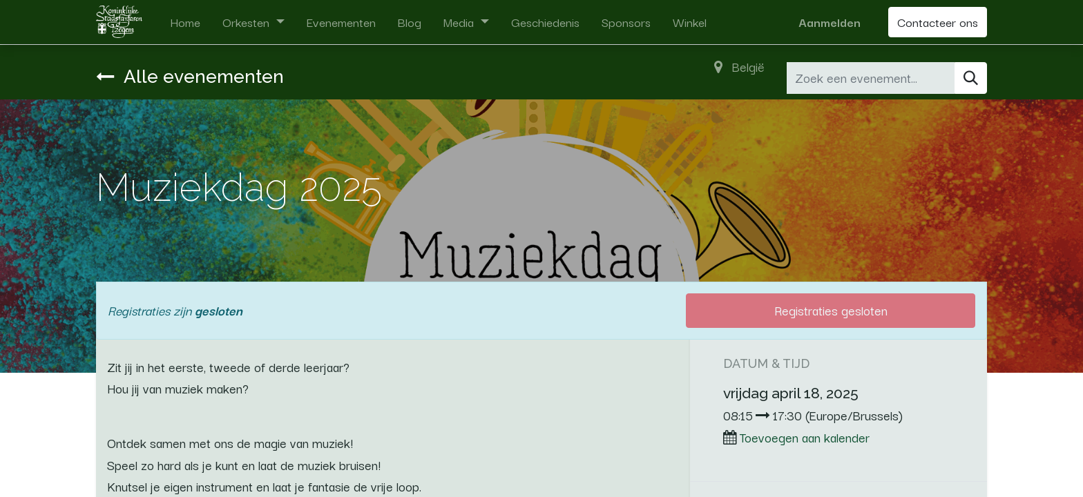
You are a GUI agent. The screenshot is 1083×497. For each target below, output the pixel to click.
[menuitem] (185, 22)
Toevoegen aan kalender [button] (805, 437)
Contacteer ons (937, 21)
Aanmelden (829, 21)
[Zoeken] (971, 78)
